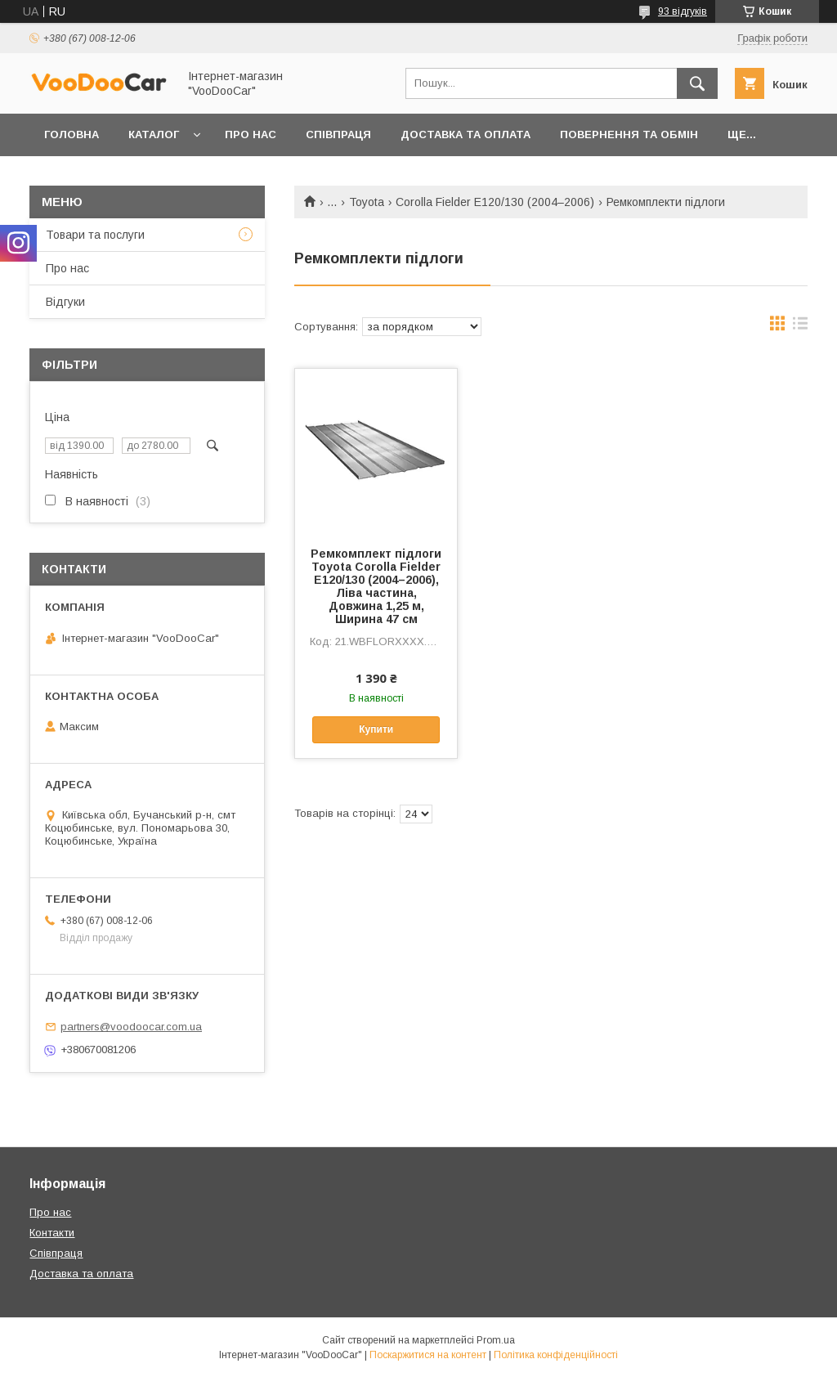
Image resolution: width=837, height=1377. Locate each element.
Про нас (250, 134)
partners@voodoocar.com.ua (131, 1026)
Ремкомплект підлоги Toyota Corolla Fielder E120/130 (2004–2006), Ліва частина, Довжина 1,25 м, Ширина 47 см (376, 586)
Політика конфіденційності (556, 1355)
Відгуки (65, 301)
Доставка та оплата (465, 134)
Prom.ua (496, 1340)
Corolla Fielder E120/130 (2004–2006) (495, 202)
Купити (376, 729)
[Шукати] (697, 83)
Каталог (153, 134)
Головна (71, 134)
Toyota (366, 202)
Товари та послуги (95, 234)
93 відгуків (682, 11)
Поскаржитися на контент (427, 1355)
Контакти (51, 1233)
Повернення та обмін (629, 134)
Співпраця (338, 134)
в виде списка (800, 327)
